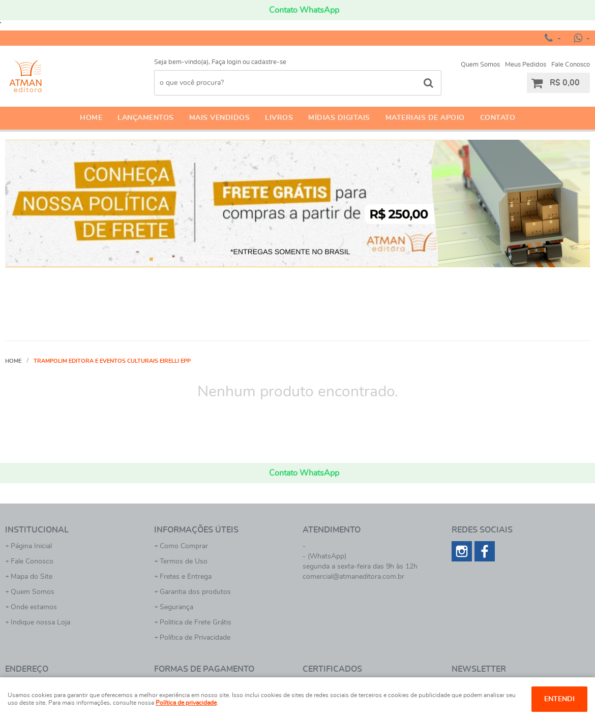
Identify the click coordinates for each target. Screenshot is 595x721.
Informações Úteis (196, 530)
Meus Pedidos (525, 64)
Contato (498, 117)
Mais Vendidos (219, 117)
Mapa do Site (31, 576)
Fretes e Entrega (186, 576)
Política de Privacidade (195, 637)
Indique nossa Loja (40, 622)
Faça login (226, 62)
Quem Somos (480, 64)
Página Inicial (31, 546)
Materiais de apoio (425, 117)
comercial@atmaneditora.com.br (353, 576)
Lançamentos (145, 117)
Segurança (176, 607)
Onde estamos (34, 607)
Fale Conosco (570, 64)
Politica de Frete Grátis (195, 622)
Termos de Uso (183, 561)
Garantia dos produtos (195, 591)
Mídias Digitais (339, 117)
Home (91, 117)
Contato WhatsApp (304, 10)
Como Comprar (184, 546)
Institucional (37, 530)
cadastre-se (268, 62)
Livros (279, 117)
